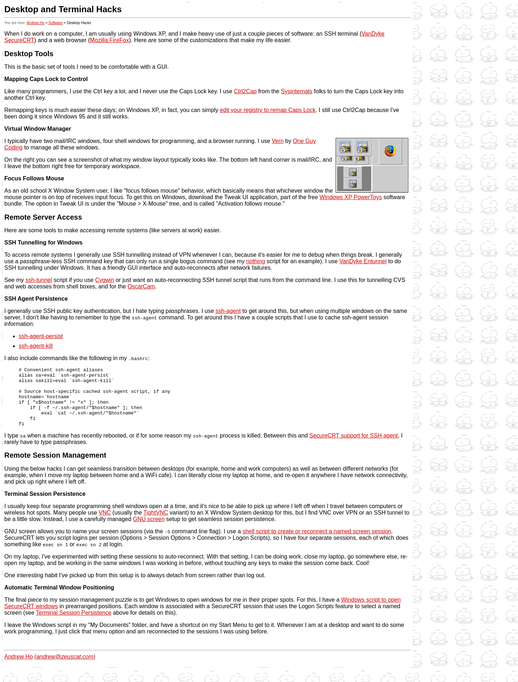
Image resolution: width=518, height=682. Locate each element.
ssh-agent (228, 311)
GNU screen (149, 531)
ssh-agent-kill (36, 346)
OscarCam (141, 286)
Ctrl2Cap (245, 91)
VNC (105, 524)
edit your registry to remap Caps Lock (267, 110)
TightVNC (156, 524)
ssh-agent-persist (41, 336)
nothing (255, 261)
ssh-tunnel (39, 280)
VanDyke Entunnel (362, 261)
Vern (277, 141)
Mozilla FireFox (109, 40)
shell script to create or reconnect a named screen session (316, 543)
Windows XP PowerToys (350, 197)
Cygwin (104, 280)
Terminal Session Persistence (74, 625)
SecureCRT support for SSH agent (353, 447)
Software (56, 23)
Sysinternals (296, 91)
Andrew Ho (35, 23)
